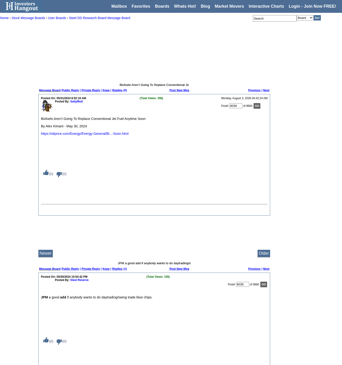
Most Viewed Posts (101, 305)
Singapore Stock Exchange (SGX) (192, 354)
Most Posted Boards (101, 311)
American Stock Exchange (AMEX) (141, 305)
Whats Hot (63, 317)
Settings (62, 329)
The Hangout (127, 336)
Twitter (227, 311)
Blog (60, 323)
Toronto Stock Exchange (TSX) (190, 360)
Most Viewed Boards (102, 299)
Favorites (141, 6)
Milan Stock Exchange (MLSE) (190, 342)
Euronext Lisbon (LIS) (184, 311)
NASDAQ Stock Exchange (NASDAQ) (143, 311)
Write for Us (230, 299)
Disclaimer (63, 348)
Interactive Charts (266, 6)
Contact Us (230, 293)
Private (123, 342)
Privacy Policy (66, 336)
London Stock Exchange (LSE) (190, 336)
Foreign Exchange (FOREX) (188, 323)
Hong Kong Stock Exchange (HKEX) (194, 329)
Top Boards (96, 323)
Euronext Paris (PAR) (184, 317)
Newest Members (100, 336)
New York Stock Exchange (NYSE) (140, 317)
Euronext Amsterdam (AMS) (188, 299)
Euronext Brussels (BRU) (187, 305)
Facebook (229, 323)
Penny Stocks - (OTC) (133, 323)
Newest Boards (98, 329)
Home (61, 293)
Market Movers (229, 6)
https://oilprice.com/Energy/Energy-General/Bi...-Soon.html (84, 133)
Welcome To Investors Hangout (138, 293)
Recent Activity (98, 293)
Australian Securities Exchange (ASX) (194, 293)
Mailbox (119, 6)
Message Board (49, 90)
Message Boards (67, 305)
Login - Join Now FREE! (312, 6)
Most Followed (98, 317)
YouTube (228, 317)
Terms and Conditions (70, 342)
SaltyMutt (76, 101)
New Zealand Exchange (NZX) (190, 348)
